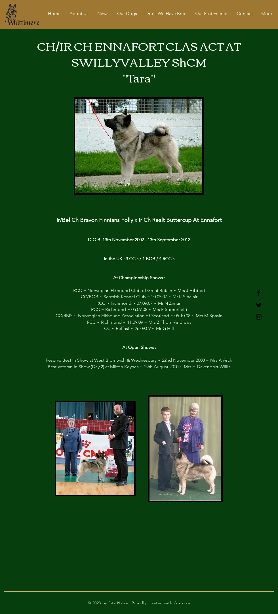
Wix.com (182, 602)
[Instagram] (258, 317)
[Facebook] (258, 293)
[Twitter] (258, 305)
